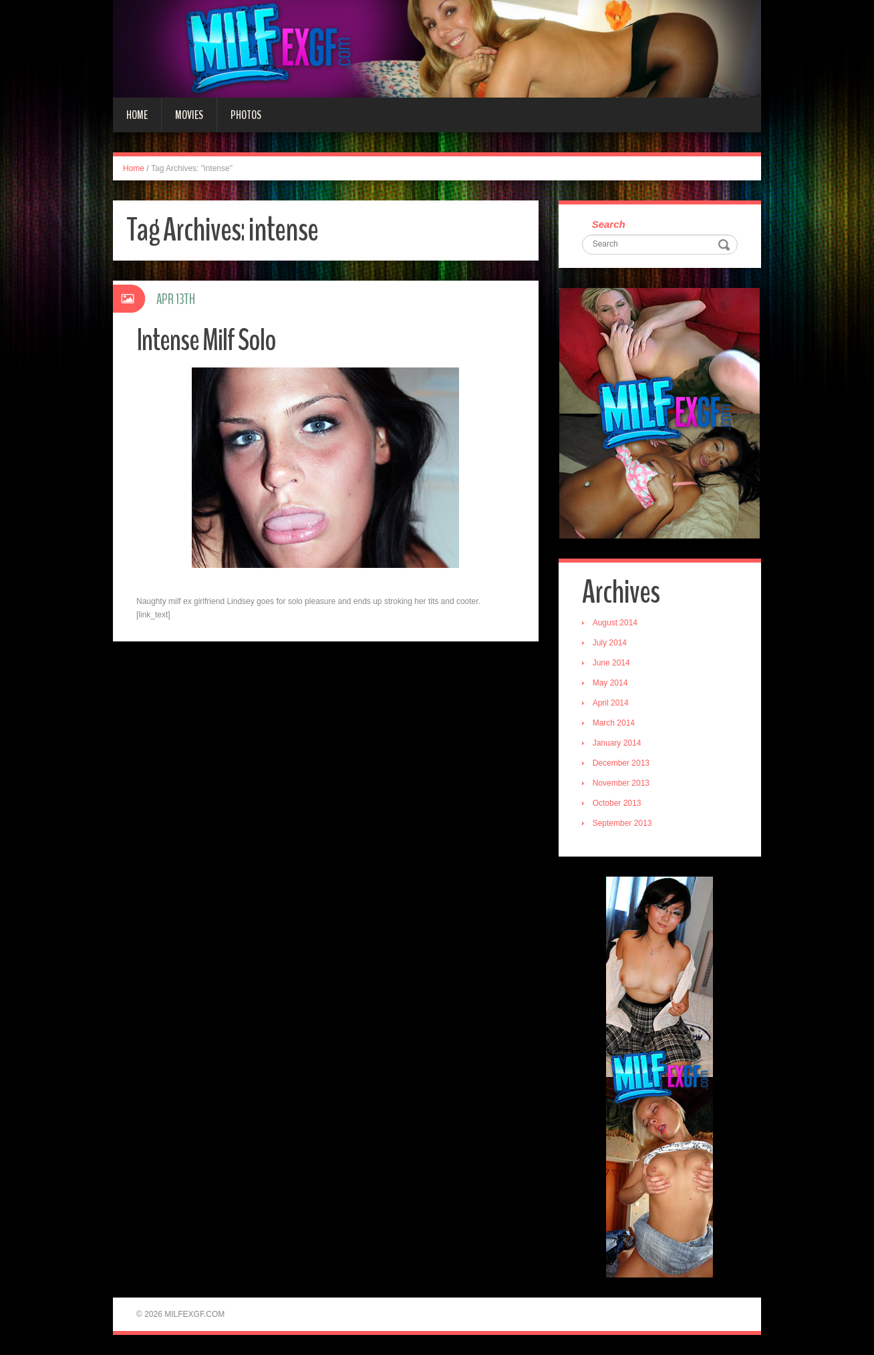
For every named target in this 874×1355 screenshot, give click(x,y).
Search (608, 224)
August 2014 (615, 622)
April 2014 (611, 703)
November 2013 (621, 783)
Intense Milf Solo (206, 340)
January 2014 (617, 743)
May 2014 (610, 683)
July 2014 (610, 642)
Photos (246, 115)
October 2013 (617, 803)
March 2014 (614, 723)
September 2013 (622, 823)
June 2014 (611, 662)
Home (137, 115)
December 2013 (621, 763)
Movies (189, 115)
